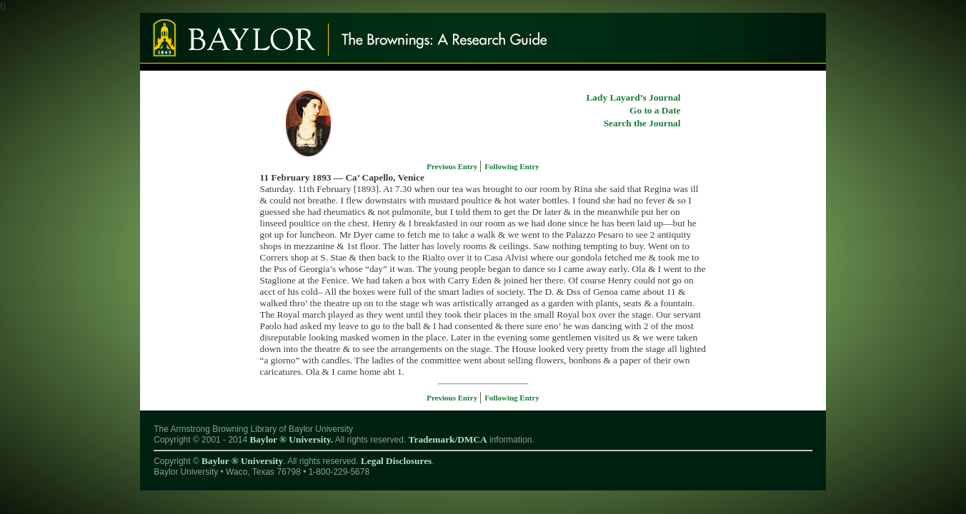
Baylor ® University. (291, 439)
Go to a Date (654, 110)
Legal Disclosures (396, 460)
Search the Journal (642, 123)
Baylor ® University (242, 460)
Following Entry (511, 166)
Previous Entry (453, 166)
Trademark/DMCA (448, 439)
